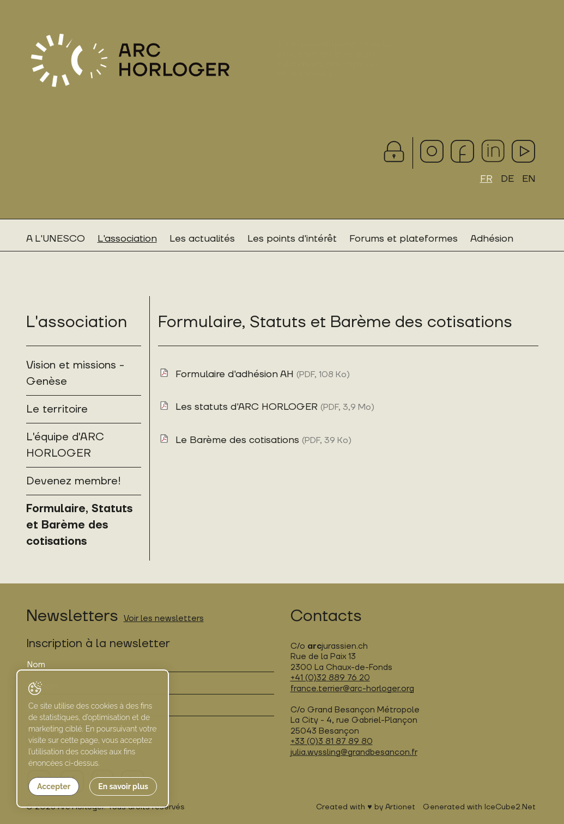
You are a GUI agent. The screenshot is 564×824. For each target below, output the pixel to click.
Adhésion (491, 238)
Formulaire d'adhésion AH (262, 374)
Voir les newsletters (164, 618)
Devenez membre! (73, 481)
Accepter (53, 786)
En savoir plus (123, 786)
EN (529, 179)
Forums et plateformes (403, 238)
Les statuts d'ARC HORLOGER (274, 407)
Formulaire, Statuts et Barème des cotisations (79, 525)
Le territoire (57, 409)
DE (507, 179)
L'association (127, 238)
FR (486, 179)
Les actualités (202, 238)
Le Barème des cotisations (263, 440)
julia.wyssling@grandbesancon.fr (353, 752)
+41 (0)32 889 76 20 (330, 678)
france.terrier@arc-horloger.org (352, 689)
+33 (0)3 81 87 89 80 (331, 741)
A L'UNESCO (55, 238)
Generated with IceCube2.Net (479, 807)
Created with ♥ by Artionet (365, 807)
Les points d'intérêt (292, 238)
